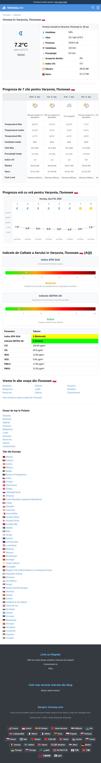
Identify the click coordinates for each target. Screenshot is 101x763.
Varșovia (7, 416)
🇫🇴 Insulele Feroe (11, 521)
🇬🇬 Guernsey (9, 510)
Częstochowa (73, 392)
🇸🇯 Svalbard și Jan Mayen (15, 602)
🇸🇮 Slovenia (8, 591)
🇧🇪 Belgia (7, 471)
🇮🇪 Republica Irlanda (12, 574)
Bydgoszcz (8, 389)
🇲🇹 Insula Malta (10, 513)
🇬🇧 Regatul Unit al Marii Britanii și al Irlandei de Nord (27, 570)
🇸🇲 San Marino (10, 581)
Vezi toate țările (60, 2)
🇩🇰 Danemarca (10, 485)
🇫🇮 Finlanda (8, 496)
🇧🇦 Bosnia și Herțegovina (14, 474)
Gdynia (38, 392)
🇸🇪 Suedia (7, 598)
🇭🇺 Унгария (8, 638)
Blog (50, 668)
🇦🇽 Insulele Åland (11, 517)
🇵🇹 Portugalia (9, 567)
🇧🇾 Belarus (8, 467)
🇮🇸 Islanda (8, 528)
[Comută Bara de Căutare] (92, 8)
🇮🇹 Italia (6, 531)
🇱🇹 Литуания (9, 627)
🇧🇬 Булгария (9, 609)
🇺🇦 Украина (8, 634)
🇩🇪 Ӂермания (9, 620)
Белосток (7, 392)
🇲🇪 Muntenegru (10, 556)
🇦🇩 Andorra (8, 460)
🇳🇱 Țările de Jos (10, 606)
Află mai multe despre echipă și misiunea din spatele (50, 660)
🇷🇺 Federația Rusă (11, 492)
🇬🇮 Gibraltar (8, 506)
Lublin (38, 389)
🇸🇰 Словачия (9, 631)
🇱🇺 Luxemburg (9, 545)
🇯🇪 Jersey (7, 535)
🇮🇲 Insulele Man (10, 524)
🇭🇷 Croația (8, 482)
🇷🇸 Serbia (7, 584)
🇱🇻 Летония (8, 624)
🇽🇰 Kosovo (8, 538)
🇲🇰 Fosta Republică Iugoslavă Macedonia (22, 499)
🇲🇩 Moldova (8, 549)
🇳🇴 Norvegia (8, 559)
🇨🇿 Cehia (7, 478)
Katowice (71, 389)
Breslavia (7, 386)
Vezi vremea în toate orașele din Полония (22, 397)
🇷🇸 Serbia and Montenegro (15, 588)
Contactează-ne (50, 664)
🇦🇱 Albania (8, 457)
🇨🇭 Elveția (7, 489)
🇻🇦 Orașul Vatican (11, 563)
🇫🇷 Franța (7, 503)
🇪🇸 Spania (7, 595)
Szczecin (71, 386)
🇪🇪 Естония (8, 616)
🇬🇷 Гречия (7, 613)
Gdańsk (38, 386)
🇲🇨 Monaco (8, 552)
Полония (6, 15)
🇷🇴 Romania (8, 577)
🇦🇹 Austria (7, 464)
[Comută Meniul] (98, 8)
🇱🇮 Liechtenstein (10, 542)
